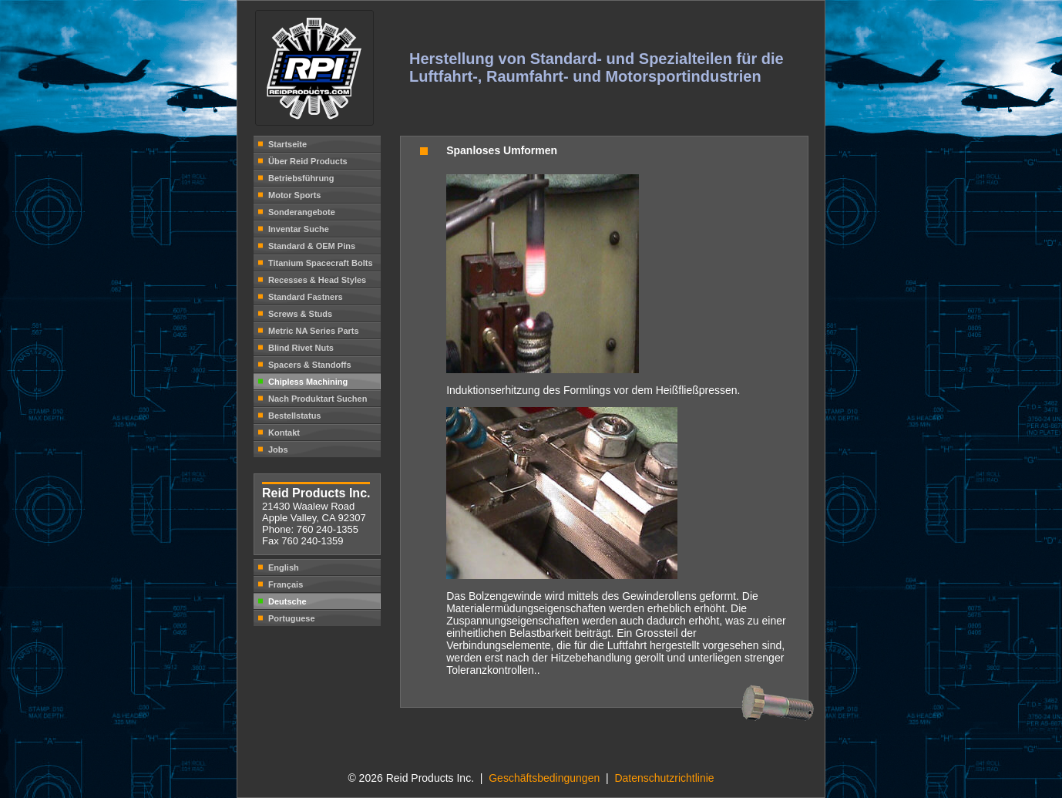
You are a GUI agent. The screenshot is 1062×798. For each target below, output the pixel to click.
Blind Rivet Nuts (301, 347)
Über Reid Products (308, 161)
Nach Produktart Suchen (317, 398)
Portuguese (291, 618)
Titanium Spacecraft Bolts (320, 263)
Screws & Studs (300, 313)
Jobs (278, 449)
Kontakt (284, 432)
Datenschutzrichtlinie (664, 778)
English (283, 567)
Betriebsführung (301, 178)
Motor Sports (294, 195)
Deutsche (287, 601)
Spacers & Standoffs (309, 364)
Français (285, 584)
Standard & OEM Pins (311, 246)
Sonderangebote (301, 212)
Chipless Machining (308, 381)
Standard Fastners (305, 296)
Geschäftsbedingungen (546, 778)
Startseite (287, 144)
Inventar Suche (298, 229)
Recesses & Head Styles (317, 280)
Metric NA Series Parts (313, 330)
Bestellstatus (294, 415)
